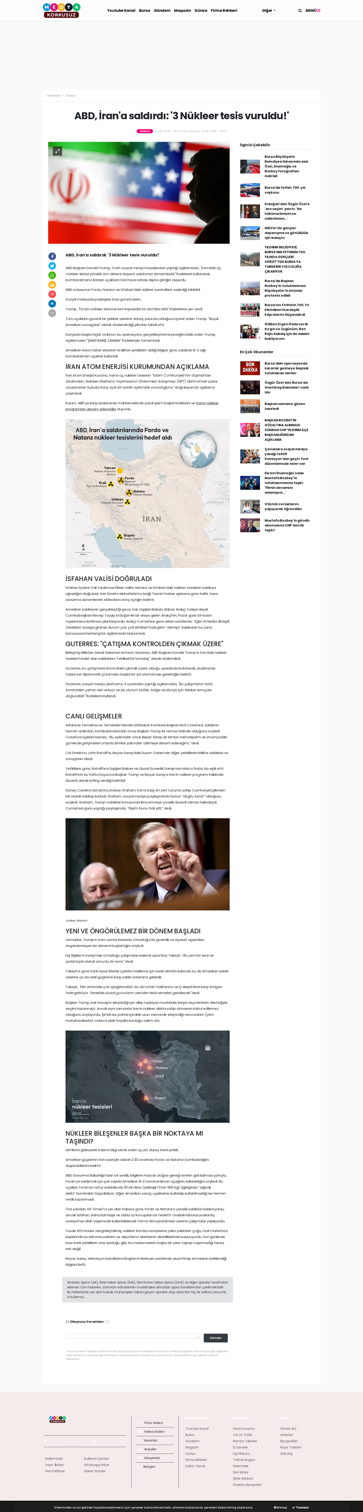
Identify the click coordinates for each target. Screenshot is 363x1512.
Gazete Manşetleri (247, 1484)
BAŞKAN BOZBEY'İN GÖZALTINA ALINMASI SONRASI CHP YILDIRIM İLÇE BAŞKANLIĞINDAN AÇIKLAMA (286, 430)
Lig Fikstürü (241, 1453)
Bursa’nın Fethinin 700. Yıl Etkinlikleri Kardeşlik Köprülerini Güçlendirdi (287, 310)
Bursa (144, 10)
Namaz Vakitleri (245, 1441)
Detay (280, 1507)
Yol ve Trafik (242, 1435)
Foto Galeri (150, 1423)
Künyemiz (149, 1458)
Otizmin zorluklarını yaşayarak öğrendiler (283, 506)
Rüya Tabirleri (290, 1447)
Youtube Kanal (121, 10)
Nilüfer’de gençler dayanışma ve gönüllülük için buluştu (286, 233)
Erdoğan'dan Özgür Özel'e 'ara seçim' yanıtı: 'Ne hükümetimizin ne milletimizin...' (287, 211)
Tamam (300, 1507)
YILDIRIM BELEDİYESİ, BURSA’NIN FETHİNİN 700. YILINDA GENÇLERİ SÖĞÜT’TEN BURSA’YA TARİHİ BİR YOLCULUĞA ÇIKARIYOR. (285, 259)
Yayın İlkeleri (54, 1465)
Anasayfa (54, 95)
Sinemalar (241, 1466)
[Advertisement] (181, 55)
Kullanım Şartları (96, 1458)
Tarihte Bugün (244, 1459)
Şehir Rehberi (243, 1478)
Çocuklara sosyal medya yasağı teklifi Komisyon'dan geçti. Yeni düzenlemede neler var (286, 456)
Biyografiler (289, 1441)
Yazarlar (147, 1440)
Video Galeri (151, 1431)
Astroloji (286, 1453)
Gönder (216, 1338)
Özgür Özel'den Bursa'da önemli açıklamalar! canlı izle (287, 387)
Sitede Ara (288, 1428)
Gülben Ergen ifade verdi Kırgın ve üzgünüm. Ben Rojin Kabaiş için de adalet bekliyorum (287, 331)
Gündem (162, 10)
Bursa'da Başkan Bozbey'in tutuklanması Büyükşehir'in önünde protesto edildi (285, 288)
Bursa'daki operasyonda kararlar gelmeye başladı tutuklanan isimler (287, 368)
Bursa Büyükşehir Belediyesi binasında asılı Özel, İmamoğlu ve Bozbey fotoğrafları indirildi (286, 166)
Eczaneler (240, 1447)
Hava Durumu (244, 1428)
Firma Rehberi (224, 10)
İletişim (146, 1466)
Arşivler (147, 1449)
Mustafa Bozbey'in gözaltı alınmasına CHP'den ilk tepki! (287, 525)
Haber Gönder (95, 1471)
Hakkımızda (54, 1458)
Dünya (201, 10)
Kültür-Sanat (195, 1466)
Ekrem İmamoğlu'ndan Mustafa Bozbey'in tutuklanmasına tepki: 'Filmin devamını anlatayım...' (284, 483)
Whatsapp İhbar (96, 1465)
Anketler (286, 1435)
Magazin (182, 10)
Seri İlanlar (241, 1472)
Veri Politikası (55, 1471)
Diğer (267, 10)
